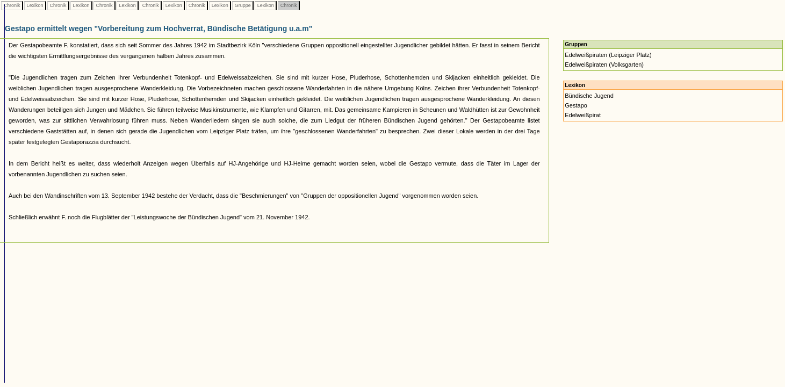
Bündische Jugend (589, 95)
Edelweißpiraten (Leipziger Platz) (608, 55)
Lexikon (35, 5)
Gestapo (576, 105)
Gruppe (242, 5)
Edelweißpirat (583, 115)
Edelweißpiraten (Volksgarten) (604, 64)
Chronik (11, 5)
